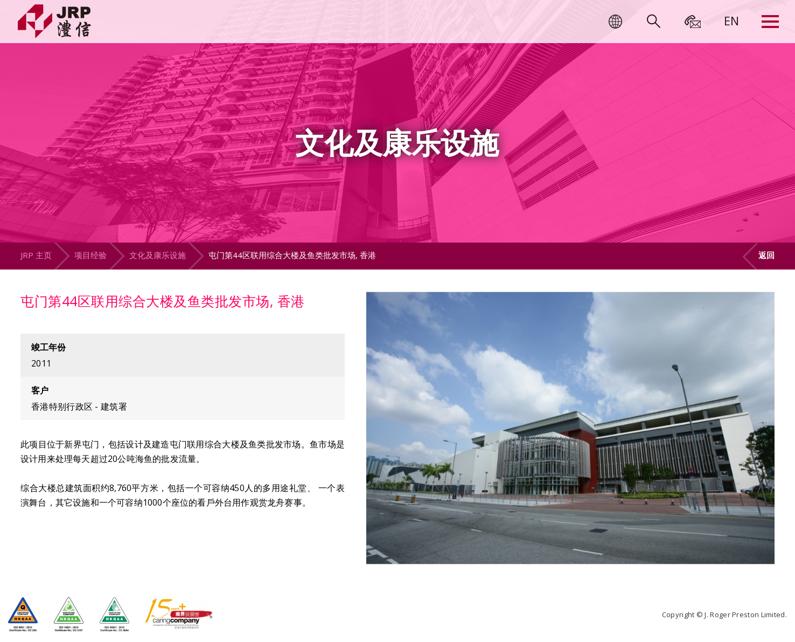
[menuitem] (731, 20)
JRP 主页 (36, 255)
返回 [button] (766, 255)
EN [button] (731, 20)
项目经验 (90, 255)
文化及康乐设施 (157, 255)
